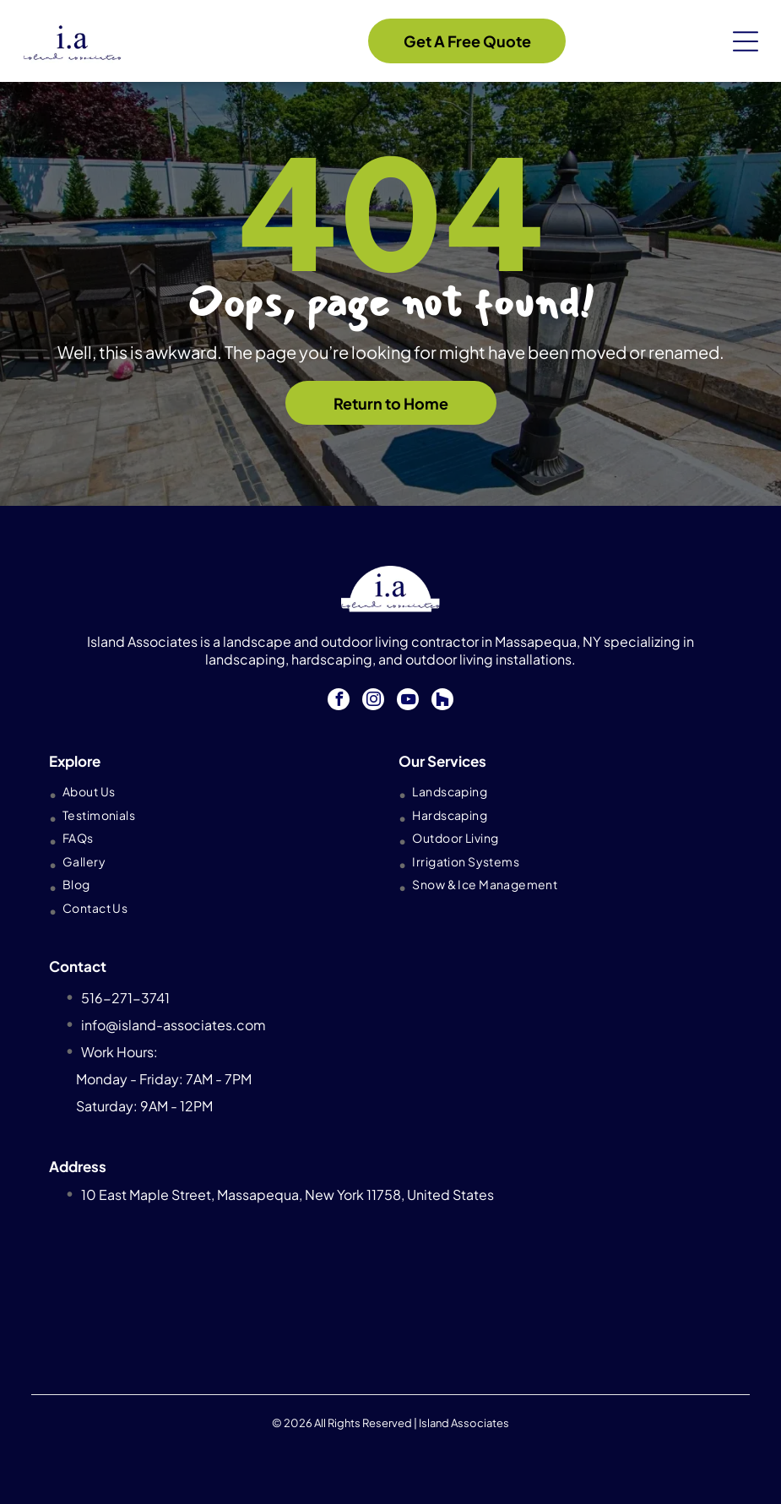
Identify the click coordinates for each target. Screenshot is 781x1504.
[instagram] (373, 701)
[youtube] (408, 701)
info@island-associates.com (173, 1025)
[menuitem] (212, 791)
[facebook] (339, 701)
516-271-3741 (125, 998)
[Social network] (442, 701)
